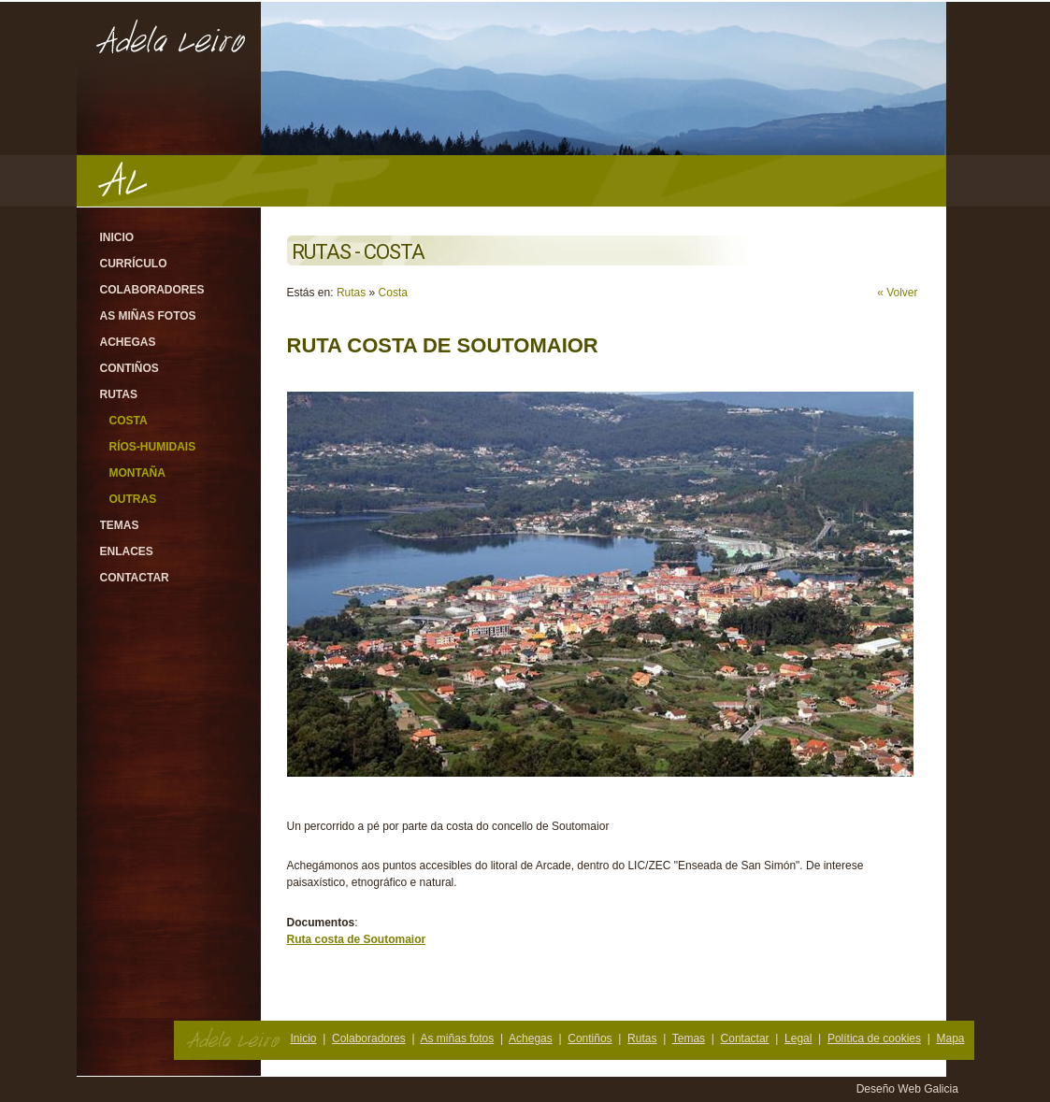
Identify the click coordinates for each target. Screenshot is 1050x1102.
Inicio (117, 237)
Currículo (133, 263)
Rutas (118, 394)
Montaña (137, 472)
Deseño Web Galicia (909, 1088)
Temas (119, 525)
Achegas (128, 342)
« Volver (897, 292)
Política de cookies (874, 1038)
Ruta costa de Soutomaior (356, 939)
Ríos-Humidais (152, 446)
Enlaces (126, 551)
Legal (798, 1038)
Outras (133, 499)
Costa (128, 420)
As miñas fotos (148, 315)
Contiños (129, 368)
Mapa (950, 1038)
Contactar (134, 577)
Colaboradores (152, 289)
